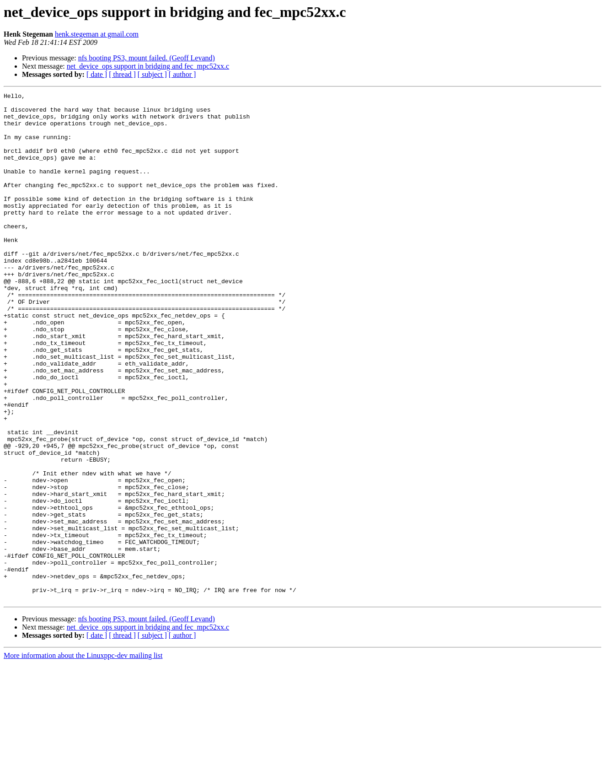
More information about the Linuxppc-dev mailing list (83, 757)
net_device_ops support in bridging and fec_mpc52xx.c (148, 66)
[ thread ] (122, 74)
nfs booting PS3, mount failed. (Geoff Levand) (146, 58)
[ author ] (182, 74)
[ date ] (96, 74)
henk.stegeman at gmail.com (97, 34)
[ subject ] (152, 74)
